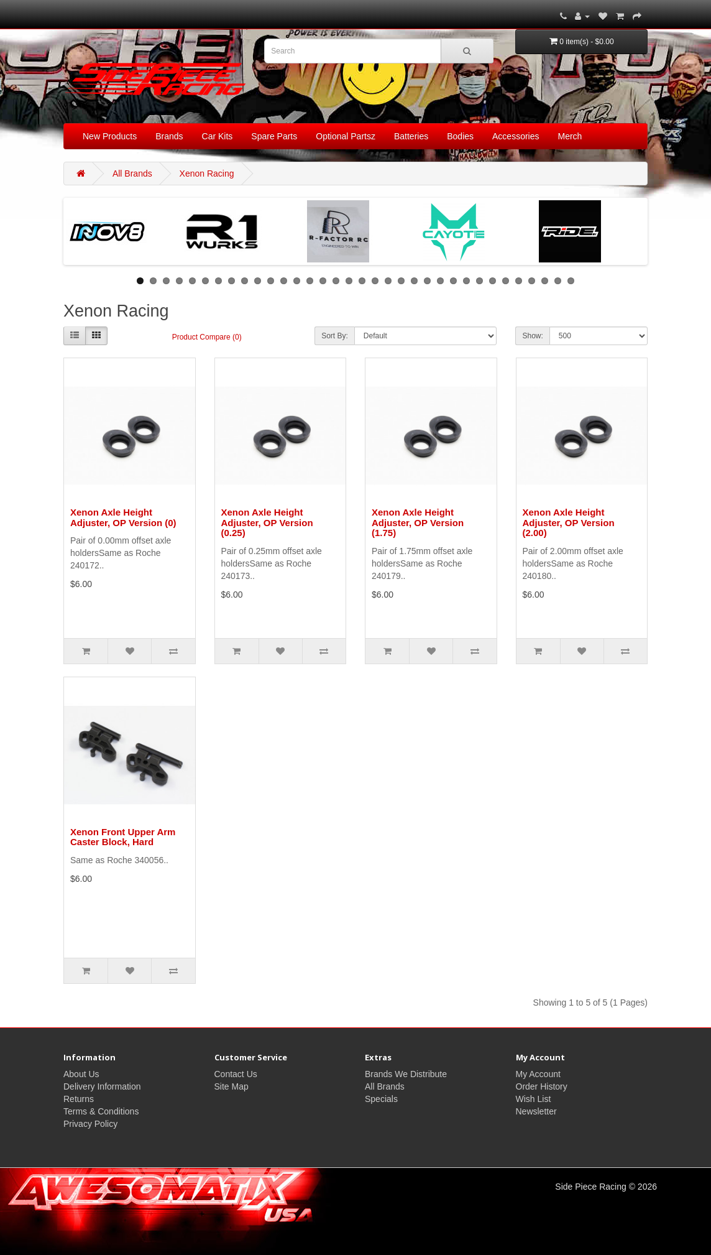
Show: (532, 335)
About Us (81, 1074)
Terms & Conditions (101, 1111)
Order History (541, 1086)
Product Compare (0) (207, 337)
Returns (78, 1099)
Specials (381, 1099)
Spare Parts (274, 136)
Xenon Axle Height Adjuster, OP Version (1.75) (418, 522)
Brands (169, 136)
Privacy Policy (90, 1124)
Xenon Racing (207, 173)
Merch (570, 136)
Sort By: (334, 335)
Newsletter (536, 1111)
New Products (110, 136)
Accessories (515, 136)
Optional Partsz (345, 136)
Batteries (411, 136)
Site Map (231, 1086)
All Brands (132, 173)
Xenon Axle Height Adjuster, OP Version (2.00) (569, 522)
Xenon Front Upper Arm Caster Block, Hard (122, 837)
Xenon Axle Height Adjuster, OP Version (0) (123, 517)
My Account (538, 1074)
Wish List (533, 1099)
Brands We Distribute (406, 1074)
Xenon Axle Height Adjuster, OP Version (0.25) (267, 522)
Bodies (460, 136)
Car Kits (217, 136)
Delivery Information (102, 1086)
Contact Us (235, 1074)
